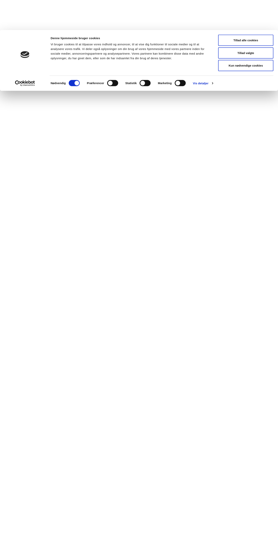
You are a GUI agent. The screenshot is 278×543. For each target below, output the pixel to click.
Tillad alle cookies (245, 10)
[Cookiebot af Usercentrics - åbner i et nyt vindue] (25, 53)
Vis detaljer (200, 53)
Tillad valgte (245, 23)
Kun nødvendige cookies (246, 35)
